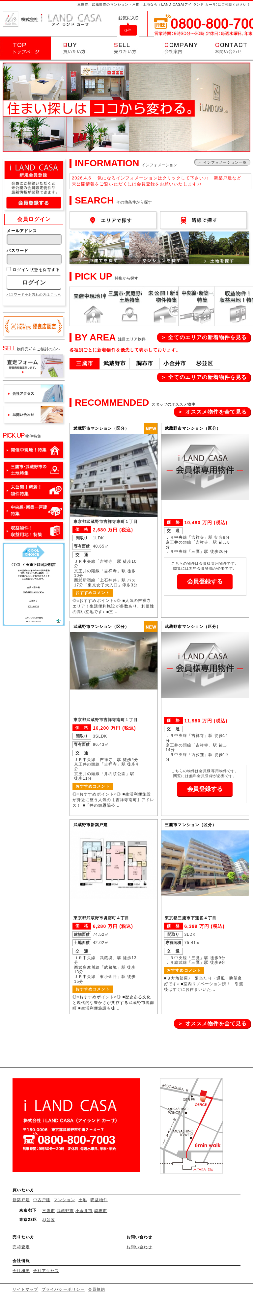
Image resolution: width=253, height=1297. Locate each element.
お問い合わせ (139, 1247)
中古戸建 (41, 1200)
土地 (82, 1200)
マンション (64, 1200)
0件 (128, 30)
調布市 (100, 1210)
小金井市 (84, 1210)
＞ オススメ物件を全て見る (212, 412)
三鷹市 (48, 1210)
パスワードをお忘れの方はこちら (34, 294)
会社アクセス (46, 1270)
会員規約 (96, 1289)
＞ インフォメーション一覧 (222, 162)
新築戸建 (21, 1200)
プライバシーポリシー (63, 1289)
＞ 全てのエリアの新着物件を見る (204, 337)
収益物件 (98, 1200)
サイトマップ (25, 1289)
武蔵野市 (65, 1210)
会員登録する (205, 581)
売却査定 (21, 1247)
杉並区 (48, 1220)
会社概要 (21, 1270)
